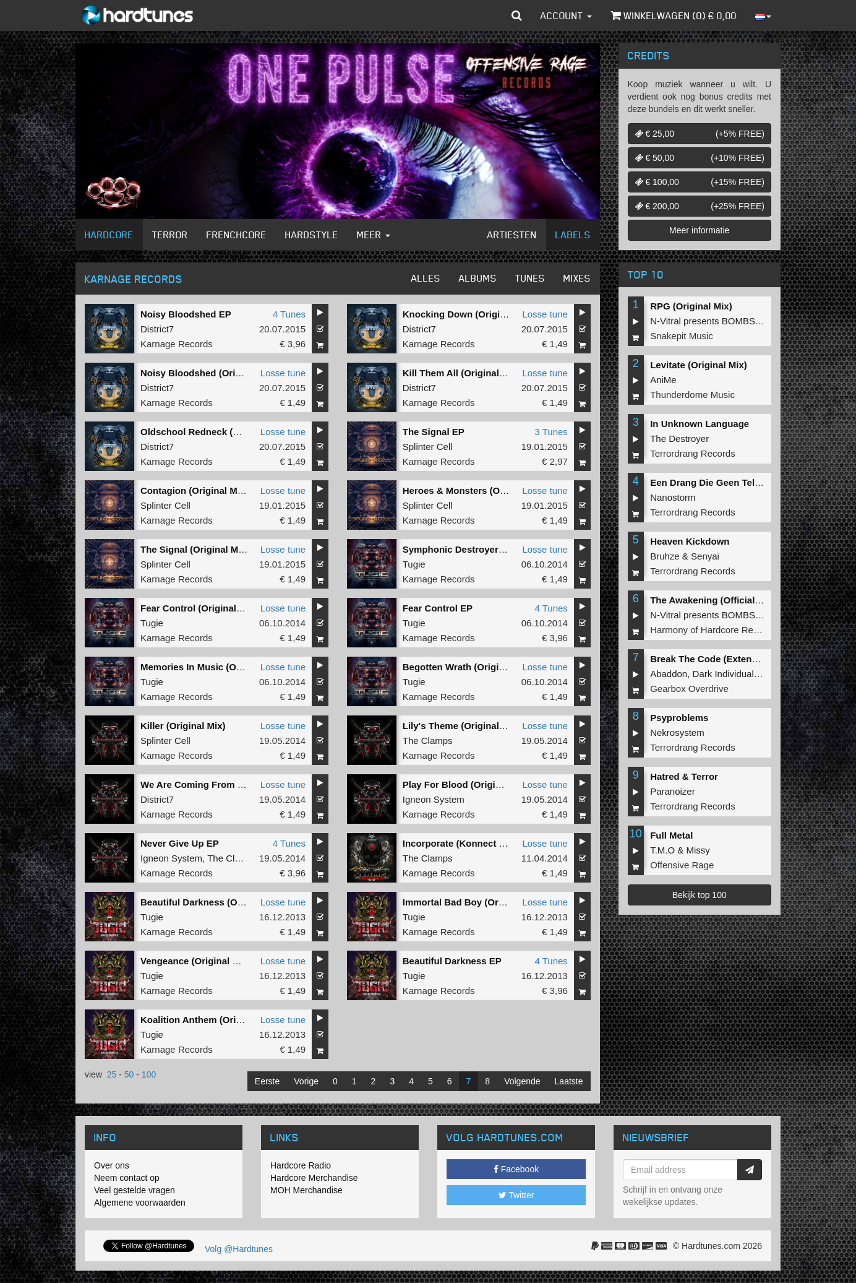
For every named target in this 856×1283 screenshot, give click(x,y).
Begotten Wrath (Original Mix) (468, 667)
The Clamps (428, 740)
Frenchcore (237, 234)
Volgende (522, 1081)
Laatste (569, 1081)
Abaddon (668, 673)
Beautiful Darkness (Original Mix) (213, 902)
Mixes (577, 278)
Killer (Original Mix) (183, 725)
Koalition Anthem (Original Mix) (209, 1019)
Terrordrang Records (692, 453)
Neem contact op (127, 1178)
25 (112, 1074)
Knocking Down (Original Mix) (468, 314)
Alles (425, 278)
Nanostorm (672, 497)
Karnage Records (176, 344)
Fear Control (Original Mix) (198, 608)
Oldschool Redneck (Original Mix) (214, 431)
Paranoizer (672, 791)
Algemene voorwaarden (140, 1202)
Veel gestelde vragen (134, 1190)
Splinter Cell (428, 446)
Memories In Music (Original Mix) (212, 667)
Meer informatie (699, 230)
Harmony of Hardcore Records (713, 629)
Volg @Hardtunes (239, 1249)
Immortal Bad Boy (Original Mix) (473, 902)
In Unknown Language (699, 423)
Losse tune (544, 314)
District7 (157, 329)
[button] (516, 15)
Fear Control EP (438, 608)
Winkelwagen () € (673, 15)
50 (129, 1074)
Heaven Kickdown (689, 541)
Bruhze (665, 556)
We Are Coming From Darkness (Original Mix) (240, 784)
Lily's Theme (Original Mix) (461, 725)
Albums (478, 278)
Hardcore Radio (300, 1165)
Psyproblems (679, 717)
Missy (698, 850)
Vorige (306, 1081)
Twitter (516, 1195)
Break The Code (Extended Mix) (719, 659)
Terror (170, 234)
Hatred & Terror (684, 776)
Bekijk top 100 (699, 895)
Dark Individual (723, 673)
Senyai (705, 556)
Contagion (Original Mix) (194, 490)
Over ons (111, 1165)
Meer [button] (373, 234)
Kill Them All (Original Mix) (461, 373)
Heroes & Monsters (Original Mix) (476, 490)
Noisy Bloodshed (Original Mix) (209, 373)
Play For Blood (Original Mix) (466, 784)
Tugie (414, 564)
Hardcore (109, 234)
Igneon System (433, 799)
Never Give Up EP (179, 843)
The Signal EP (433, 431)
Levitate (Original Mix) (698, 365)
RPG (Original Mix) (691, 306)
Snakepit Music (681, 335)
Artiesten (512, 234)
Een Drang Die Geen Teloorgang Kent (732, 482)
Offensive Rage (682, 865)
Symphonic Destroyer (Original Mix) (481, 549)
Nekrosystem (677, 732)
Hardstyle (311, 234)
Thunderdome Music (692, 394)
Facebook (516, 1169)
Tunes (530, 278)
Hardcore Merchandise (314, 1178)
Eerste (267, 1081)
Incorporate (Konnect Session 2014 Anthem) (500, 843)
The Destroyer (679, 438)
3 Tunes (550, 431)
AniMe (663, 379)
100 (149, 1074)
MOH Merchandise (306, 1190)
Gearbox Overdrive (689, 688)
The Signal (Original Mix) (194, 549)
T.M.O (662, 850)
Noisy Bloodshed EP (185, 314)
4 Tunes (289, 314)
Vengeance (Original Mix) (195, 961)
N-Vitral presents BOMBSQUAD (716, 321)
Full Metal (671, 835)
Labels (573, 234)
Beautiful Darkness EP (452, 961)
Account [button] (566, 15)
